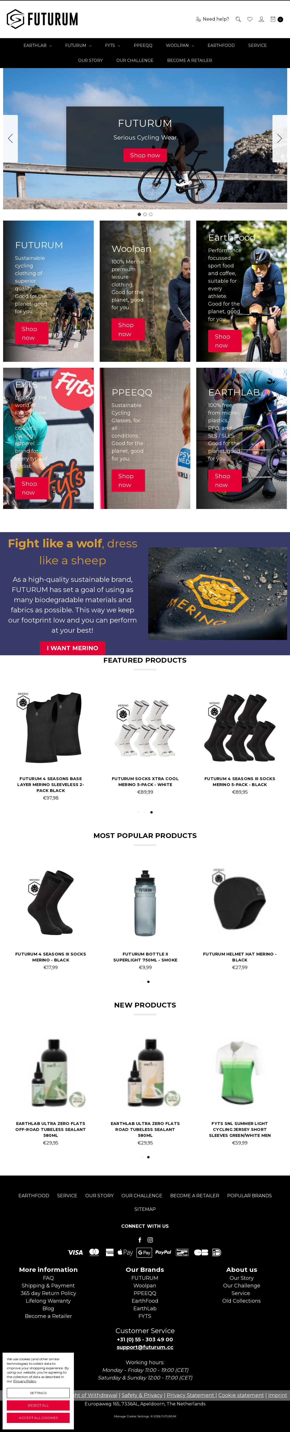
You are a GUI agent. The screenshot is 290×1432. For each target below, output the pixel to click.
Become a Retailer (189, 60)
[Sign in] (261, 19)
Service (257, 45)
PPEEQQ (143, 45)
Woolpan (180, 45)
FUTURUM (78, 45)
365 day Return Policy (48, 1293)
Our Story (90, 60)
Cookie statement (241, 1395)
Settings (38, 1393)
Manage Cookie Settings (131, 1416)
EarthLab (38, 45)
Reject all (38, 1405)
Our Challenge (134, 60)
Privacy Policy (24, 1381)
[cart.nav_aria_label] (275, 19)
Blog (48, 1308)
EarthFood (221, 45)
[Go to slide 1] (139, 214)
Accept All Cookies (38, 1418)
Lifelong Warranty (48, 1301)
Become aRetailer (48, 1316)
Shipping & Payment (48, 1286)
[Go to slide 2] (279, 138)
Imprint (277, 1395)
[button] (145, 155)
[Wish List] (249, 19)
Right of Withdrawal (92, 1395)
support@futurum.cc (145, 1347)
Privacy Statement (191, 1395)
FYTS (112, 45)
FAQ (48, 1278)
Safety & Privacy (142, 1395)
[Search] (238, 19)
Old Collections (241, 1301)
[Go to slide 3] (10, 138)
